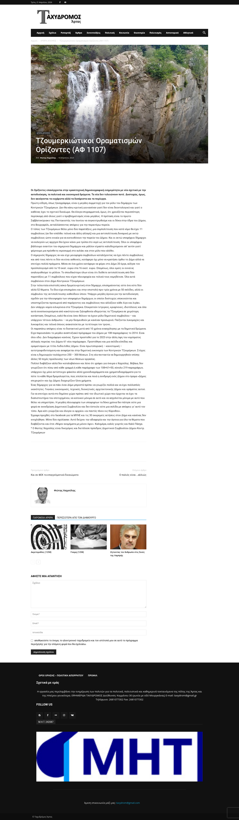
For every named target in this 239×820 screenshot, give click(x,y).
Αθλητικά (188, 32)
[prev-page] (33, 562)
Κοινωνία (124, 32)
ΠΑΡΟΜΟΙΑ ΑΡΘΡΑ (43, 517)
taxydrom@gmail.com (128, 802)
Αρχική (40, 32)
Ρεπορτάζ (66, 32)
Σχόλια (52, 32)
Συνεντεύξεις (93, 32)
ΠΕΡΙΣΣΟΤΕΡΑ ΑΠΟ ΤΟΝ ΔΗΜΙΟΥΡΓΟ (76, 517)
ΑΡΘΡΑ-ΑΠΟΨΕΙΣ (48, 40)
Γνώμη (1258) (77, 552)
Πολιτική (110, 32)
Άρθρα (78, 32)
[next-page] (38, 562)
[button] (204, 33)
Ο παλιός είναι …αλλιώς (132, 474)
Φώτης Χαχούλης (48, 157)
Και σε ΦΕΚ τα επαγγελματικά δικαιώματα (55, 474)
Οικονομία (139, 32)
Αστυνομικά (172, 32)
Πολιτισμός (155, 32)
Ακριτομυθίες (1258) (41, 552)
